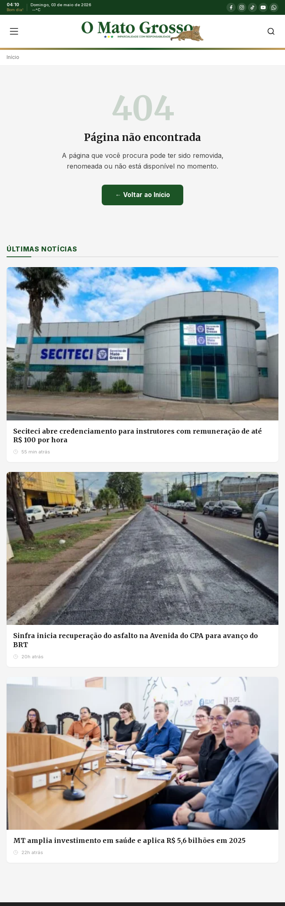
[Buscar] (271, 31)
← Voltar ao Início (142, 195)
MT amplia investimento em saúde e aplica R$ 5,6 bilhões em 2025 (129, 840)
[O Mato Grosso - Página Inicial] (142, 31)
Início (13, 57)
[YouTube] (263, 7)
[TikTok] (252, 7)
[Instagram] (241, 7)
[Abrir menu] (14, 31)
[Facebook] (231, 7)
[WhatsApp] (273, 7)
